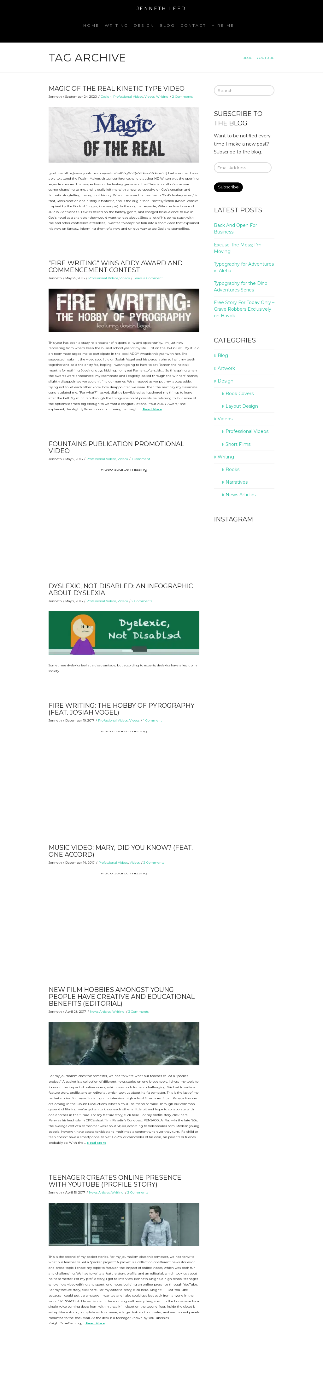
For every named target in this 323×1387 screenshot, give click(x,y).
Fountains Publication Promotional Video (116, 447)
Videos (149, 96)
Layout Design (240, 406)
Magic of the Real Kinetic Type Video (117, 88)
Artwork (224, 368)
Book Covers (237, 393)
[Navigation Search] (240, 30)
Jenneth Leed (161, 8)
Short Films (236, 444)
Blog (221, 355)
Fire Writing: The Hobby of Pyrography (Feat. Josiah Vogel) (122, 709)
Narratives (234, 482)
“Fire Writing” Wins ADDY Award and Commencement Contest (116, 266)
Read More (152, 409)
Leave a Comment (148, 278)
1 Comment (141, 459)
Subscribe (228, 186)
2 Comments (182, 96)
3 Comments (138, 1011)
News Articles (100, 1011)
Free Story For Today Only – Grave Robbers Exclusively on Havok (244, 309)
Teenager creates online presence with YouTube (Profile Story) (115, 1181)
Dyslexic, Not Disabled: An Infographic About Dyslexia (121, 589)
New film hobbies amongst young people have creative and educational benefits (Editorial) (122, 996)
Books (230, 469)
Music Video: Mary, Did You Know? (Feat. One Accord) (121, 851)
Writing (162, 96)
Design (106, 96)
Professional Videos (128, 96)
